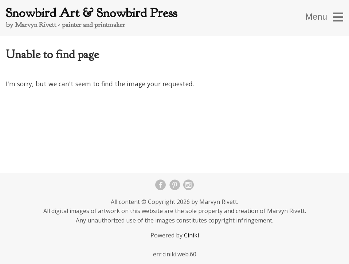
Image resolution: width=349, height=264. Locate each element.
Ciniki (191, 235)
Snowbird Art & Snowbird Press (91, 13)
